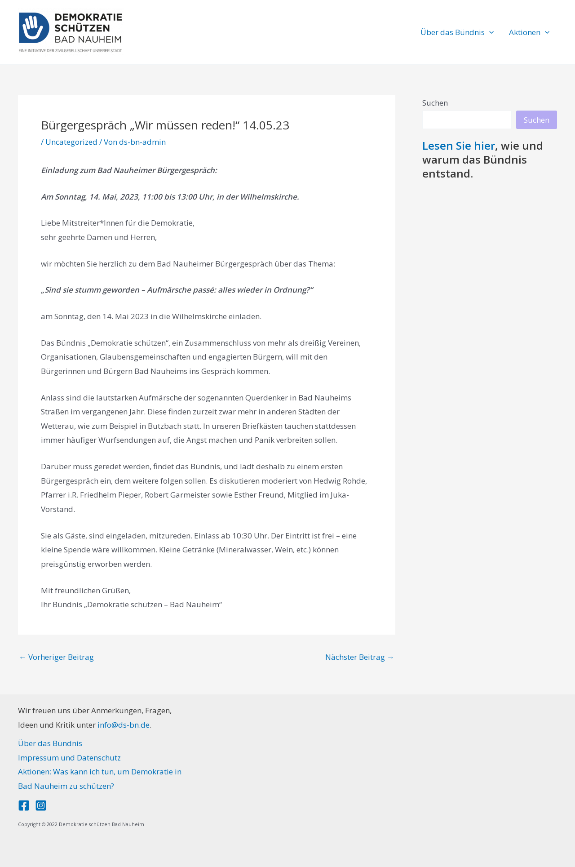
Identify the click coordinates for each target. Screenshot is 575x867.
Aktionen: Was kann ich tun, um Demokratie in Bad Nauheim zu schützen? (99, 778)
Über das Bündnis (457, 32)
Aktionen (529, 32)
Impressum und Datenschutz (69, 757)
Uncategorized (71, 142)
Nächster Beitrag (359, 657)
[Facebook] (24, 805)
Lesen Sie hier (458, 145)
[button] (489, 32)
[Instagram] (41, 805)
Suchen (435, 103)
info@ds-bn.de (123, 725)
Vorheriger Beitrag (56, 657)
